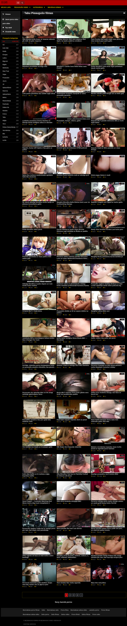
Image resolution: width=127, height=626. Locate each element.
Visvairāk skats (9, 32)
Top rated (7, 27)
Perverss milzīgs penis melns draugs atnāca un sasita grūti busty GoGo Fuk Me (107, 502)
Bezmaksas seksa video (79, 610)
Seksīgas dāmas (55, 7)
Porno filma (64, 610)
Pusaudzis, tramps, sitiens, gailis (69, 121)
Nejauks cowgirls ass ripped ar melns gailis (107, 202)
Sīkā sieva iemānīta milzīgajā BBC (69, 501)
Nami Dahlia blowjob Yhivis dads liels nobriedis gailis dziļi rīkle (104, 420)
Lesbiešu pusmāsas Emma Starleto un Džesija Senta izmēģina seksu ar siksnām (37, 121)
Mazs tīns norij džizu (98, 583)
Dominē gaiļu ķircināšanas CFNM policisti (72, 148)
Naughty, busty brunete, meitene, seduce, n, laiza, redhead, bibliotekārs (73, 556)
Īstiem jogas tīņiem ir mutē (100, 175)
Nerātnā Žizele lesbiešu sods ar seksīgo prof (73, 175)
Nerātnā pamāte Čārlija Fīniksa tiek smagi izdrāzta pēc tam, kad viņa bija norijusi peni (106, 556)
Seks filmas (55, 614)
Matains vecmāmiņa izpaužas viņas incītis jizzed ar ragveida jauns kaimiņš (106, 448)
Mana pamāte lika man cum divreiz (69, 528)
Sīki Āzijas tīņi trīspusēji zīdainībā (69, 447)
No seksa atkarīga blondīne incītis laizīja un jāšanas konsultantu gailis (38, 203)
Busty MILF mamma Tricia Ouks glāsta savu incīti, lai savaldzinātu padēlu (72, 393)
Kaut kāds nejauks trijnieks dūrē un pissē (72, 420)
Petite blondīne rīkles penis (32, 229)
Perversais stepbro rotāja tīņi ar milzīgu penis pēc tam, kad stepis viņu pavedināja (38, 529)
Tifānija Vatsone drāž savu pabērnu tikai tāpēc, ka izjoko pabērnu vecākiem (71, 40)
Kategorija (38, 7)
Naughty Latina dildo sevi (100, 311)
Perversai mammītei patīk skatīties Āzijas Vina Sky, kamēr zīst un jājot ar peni (37, 583)
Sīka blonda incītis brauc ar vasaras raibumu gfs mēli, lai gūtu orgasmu (38, 40)
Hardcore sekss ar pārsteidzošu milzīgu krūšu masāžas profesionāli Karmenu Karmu (73, 284)
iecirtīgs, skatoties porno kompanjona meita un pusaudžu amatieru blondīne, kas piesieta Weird (38, 367)
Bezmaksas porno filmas (31, 610)
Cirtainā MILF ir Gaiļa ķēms (32, 311)
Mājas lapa (6, 7)
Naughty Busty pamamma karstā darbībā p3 (107, 256)
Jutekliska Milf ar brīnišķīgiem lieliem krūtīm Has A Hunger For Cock (38, 339)
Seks (43, 610)
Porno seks (96, 614)
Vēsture (7, 14)
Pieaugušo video (21, 7)
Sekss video (65, 614)
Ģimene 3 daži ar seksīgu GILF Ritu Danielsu (73, 365)
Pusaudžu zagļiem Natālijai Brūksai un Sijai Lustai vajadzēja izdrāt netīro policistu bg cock (106, 285)
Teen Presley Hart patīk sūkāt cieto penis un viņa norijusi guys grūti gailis (107, 40)
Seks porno (45, 614)
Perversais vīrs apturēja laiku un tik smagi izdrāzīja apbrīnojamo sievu (37, 393)
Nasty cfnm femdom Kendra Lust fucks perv (107, 229)
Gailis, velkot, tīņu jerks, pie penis (103, 338)
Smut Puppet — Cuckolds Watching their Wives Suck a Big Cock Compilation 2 (37, 502)
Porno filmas (105, 610)
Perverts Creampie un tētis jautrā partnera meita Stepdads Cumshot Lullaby (106, 366)
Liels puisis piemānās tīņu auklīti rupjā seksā (38, 93)
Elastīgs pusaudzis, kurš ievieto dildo (104, 474)
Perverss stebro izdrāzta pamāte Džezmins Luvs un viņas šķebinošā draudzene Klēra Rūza (72, 258)
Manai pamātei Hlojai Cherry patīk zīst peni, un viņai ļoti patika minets (106, 529)
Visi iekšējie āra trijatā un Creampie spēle (37, 447)
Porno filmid (75, 614)
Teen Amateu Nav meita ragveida (68, 583)
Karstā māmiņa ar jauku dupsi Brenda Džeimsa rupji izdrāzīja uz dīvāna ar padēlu (72, 230)
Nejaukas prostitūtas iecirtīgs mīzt (34, 66)
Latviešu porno (94, 610)
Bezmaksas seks (53, 610)
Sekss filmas (86, 614)
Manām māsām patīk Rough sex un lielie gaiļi (107, 93)
